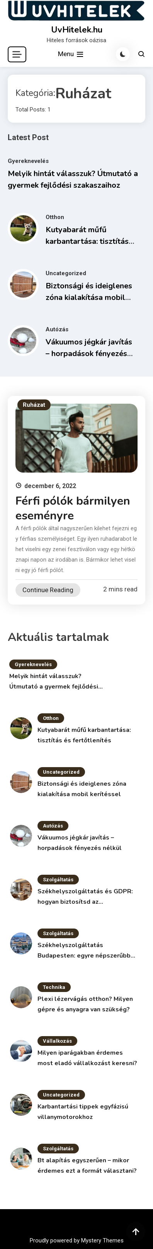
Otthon (55, 217)
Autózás (57, 329)
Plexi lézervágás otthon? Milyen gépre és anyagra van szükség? (85, 1004)
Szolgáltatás (58, 879)
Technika (54, 987)
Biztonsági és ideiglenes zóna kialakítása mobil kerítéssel (89, 297)
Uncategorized (66, 273)
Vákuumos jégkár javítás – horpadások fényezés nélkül (89, 353)
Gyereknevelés (28, 161)
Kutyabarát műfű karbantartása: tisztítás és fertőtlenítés (87, 241)
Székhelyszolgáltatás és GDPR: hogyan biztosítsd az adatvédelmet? (85, 897)
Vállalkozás (57, 1041)
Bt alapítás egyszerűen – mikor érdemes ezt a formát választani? (87, 1165)
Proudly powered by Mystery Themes (77, 1240)
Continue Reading (47, 590)
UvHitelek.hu (76, 30)
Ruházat (34, 404)
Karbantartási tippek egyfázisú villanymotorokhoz (82, 1111)
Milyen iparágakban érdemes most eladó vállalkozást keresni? (87, 1058)
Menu (71, 54)
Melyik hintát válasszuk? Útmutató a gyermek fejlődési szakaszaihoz (53, 682)
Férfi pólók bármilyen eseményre (72, 508)
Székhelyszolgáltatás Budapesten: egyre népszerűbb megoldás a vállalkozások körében (84, 951)
